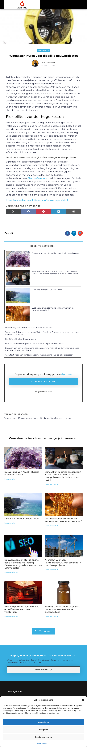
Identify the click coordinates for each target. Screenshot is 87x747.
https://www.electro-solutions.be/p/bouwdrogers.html (37, 201)
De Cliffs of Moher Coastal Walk (47, 290)
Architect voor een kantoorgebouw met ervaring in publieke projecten (39, 356)
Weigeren (43, 729)
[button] (82, 700)
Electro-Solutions (37, 179)
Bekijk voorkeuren (43, 737)
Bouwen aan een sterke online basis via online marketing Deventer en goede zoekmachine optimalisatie (42, 350)
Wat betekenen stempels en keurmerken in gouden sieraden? (52, 310)
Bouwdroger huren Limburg (34, 419)
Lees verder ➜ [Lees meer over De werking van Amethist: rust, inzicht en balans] (11, 480)
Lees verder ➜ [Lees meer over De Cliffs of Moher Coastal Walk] (11, 524)
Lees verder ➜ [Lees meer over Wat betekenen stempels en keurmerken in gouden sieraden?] (51, 526)
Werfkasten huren (61, 419)
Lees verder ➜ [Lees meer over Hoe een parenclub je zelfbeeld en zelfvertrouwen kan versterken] (11, 617)
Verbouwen (43, 51)
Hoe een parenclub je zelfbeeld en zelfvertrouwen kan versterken (21, 610)
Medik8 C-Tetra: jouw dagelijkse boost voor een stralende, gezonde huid (62, 610)
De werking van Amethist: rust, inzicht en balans (55, 254)
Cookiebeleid (42, 743)
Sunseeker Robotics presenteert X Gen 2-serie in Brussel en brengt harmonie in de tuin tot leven (55, 273)
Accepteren (43, 722)
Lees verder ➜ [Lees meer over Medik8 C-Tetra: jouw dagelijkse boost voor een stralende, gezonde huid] (51, 617)
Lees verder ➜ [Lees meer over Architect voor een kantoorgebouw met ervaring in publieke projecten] (51, 570)
